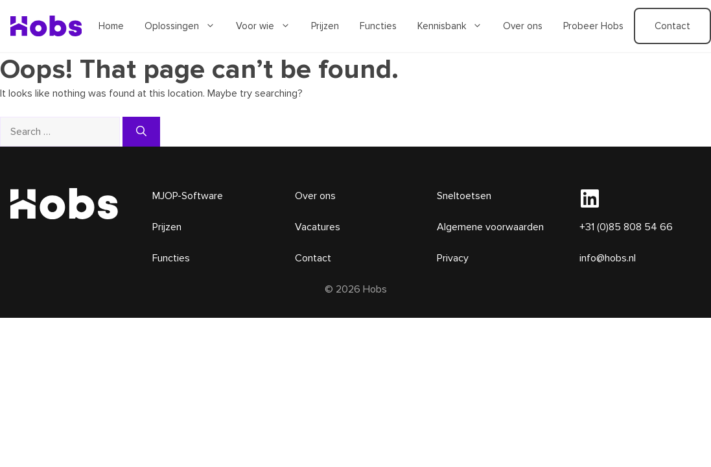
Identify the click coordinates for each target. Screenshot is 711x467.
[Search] (141, 132)
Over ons (522, 26)
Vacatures (317, 227)
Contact (313, 258)
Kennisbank (455, 26)
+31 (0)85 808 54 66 (626, 227)
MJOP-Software (187, 195)
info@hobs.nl (607, 258)
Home (111, 26)
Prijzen (325, 26)
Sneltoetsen (464, 195)
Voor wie (268, 26)
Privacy (453, 258)
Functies (378, 26)
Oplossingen (185, 26)
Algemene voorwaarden (490, 227)
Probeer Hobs (593, 26)
